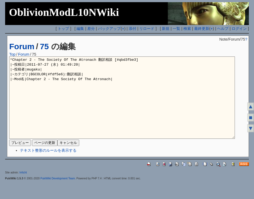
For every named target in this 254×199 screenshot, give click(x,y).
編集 (80, 28)
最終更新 (201, 28)
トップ (63, 28)
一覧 (176, 28)
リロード (146, 28)
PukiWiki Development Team (57, 194)
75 (44, 46)
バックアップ (109, 28)
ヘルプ (222, 28)
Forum (21, 46)
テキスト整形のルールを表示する (48, 166)
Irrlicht (23, 188)
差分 (91, 28)
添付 (132, 28)
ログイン (239, 28)
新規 (165, 28)
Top (12, 54)
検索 (187, 28)
